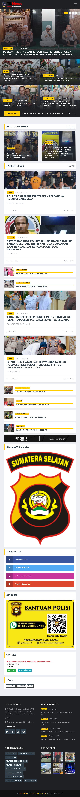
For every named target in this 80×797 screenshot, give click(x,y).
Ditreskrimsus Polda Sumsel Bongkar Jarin (58, 732)
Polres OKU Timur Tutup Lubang (31, 286)
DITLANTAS (7, 100)
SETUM (6, 71)
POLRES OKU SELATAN (14, 765)
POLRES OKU (11, 757)
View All (71, 166)
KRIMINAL (11, 686)
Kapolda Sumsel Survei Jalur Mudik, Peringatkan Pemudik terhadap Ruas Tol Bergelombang (60, 104)
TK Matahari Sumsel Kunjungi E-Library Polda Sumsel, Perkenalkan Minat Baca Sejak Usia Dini (18, 78)
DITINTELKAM (48, 75)
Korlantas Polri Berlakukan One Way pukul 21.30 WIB (19, 105)
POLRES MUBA (30, 781)
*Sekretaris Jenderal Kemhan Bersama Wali (58, 739)
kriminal (48, 142)
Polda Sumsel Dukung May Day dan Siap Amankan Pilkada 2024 (59, 79)
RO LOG (19, 401)
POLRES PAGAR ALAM (14, 773)
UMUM (30, 686)
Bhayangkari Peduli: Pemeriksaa (31, 274)
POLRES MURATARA (21, 413)
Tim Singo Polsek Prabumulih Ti (30, 392)
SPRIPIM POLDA (22, 270)
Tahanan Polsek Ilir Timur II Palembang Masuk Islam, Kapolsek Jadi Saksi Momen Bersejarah (39, 318)
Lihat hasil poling (25, 670)
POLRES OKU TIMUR (23, 282)
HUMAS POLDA (49, 98)
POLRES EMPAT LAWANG (15, 769)
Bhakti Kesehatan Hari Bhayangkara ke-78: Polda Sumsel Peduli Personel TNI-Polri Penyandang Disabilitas (36, 365)
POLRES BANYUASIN (13, 781)
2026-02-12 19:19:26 (21, 48)
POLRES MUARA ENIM (14, 777)
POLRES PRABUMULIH (22, 388)
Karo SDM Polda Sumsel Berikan (31, 430)
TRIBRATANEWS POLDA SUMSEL (32, 793)
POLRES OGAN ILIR (26, 753)
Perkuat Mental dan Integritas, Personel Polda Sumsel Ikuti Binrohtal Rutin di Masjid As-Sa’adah (37, 53)
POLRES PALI (11, 753)
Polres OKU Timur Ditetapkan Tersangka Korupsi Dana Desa (18, 155)
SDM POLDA (8, 48)
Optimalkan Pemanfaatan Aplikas (32, 404)
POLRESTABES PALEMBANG (16, 761)
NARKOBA (21, 686)
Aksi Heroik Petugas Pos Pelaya (30, 417)
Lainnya (11, 148)
